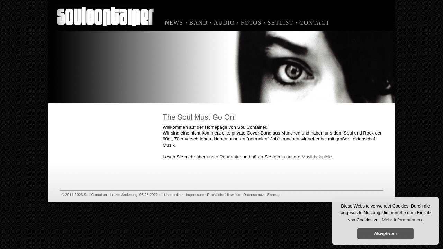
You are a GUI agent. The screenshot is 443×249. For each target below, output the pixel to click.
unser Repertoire (224, 156)
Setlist (280, 22)
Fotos (251, 22)
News (174, 22)
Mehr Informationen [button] (402, 219)
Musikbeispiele (317, 156)
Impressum (195, 195)
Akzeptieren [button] (385, 233)
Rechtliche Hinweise (223, 195)
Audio (224, 22)
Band (198, 22)
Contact (314, 22)
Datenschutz (253, 195)
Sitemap (273, 195)
